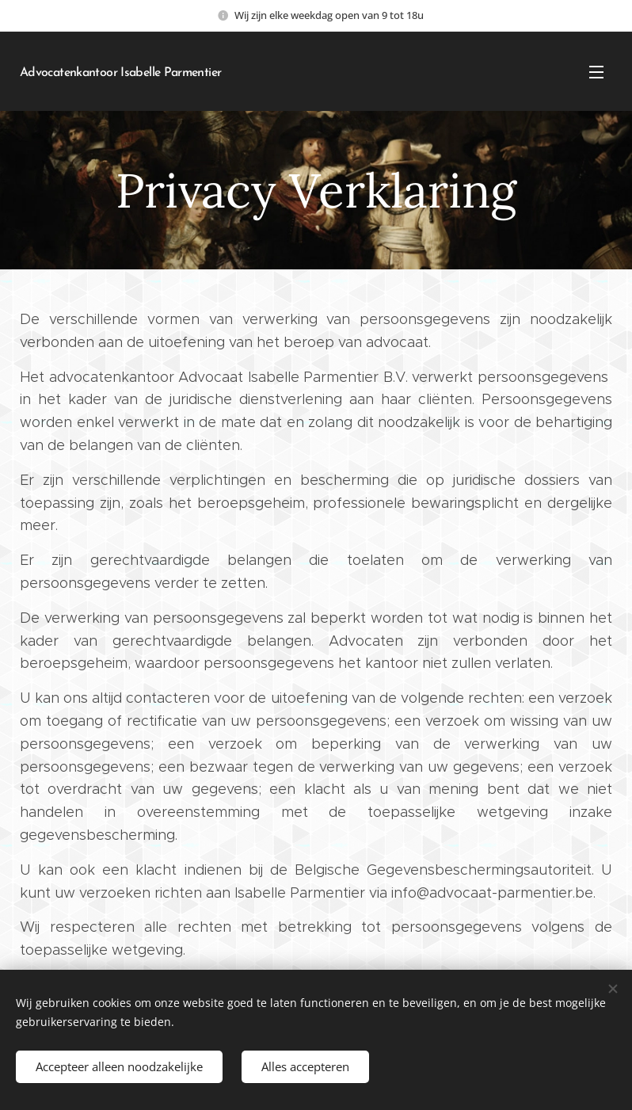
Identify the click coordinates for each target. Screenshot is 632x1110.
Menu (596, 72)
